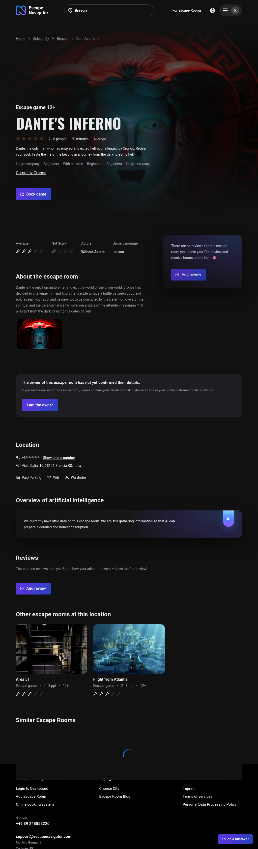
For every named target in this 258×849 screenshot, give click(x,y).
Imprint (189, 788)
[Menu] (230, 10)
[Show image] (39, 334)
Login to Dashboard (32, 788)
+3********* (30, 458)
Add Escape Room (31, 796)
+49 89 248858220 (33, 823)
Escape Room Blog (115, 796)
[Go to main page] (32, 10)
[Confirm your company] (40, 405)
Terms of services (197, 796)
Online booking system (35, 804)
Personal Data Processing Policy (209, 804)
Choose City (109, 788)
